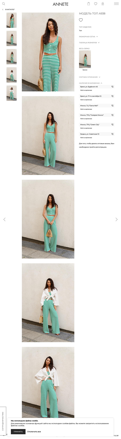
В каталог (10, 9)
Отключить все (34, 431)
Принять (18, 432)
